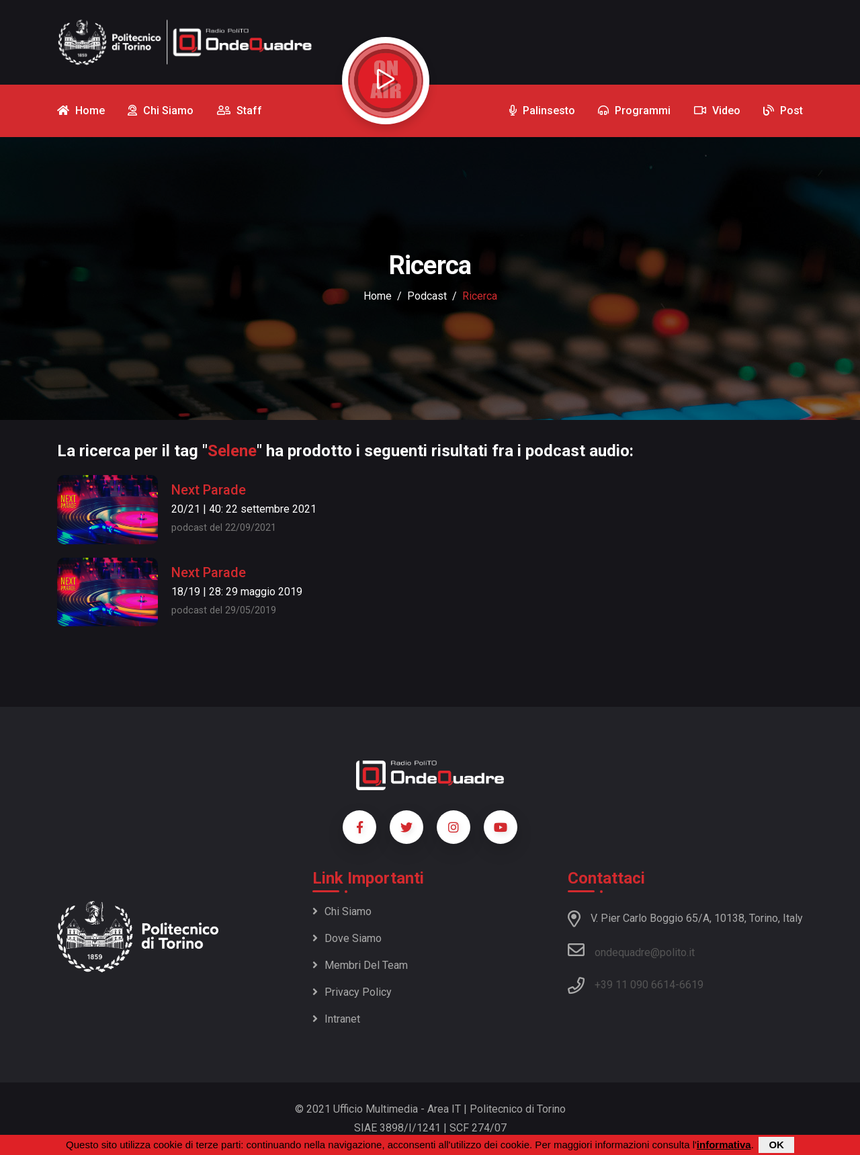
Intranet (336, 1019)
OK (776, 1145)
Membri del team (360, 965)
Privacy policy (352, 992)
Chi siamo (342, 911)
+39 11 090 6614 (635, 984)
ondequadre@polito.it (631, 950)
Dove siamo (347, 938)
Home (377, 296)
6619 (691, 984)
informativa (724, 1145)
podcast (427, 296)
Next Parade (208, 490)
